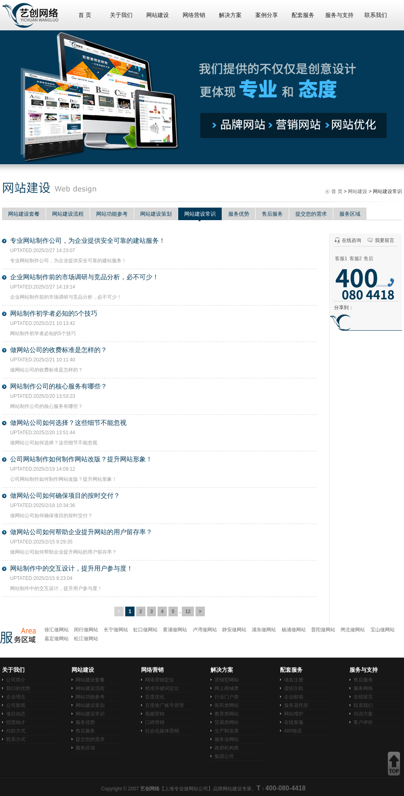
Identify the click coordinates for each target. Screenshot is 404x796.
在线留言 (363, 697)
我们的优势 (18, 688)
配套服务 (303, 15)
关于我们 (121, 15)
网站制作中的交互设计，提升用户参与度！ (71, 568)
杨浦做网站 (294, 630)
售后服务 (272, 214)
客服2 (355, 258)
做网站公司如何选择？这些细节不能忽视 (68, 422)
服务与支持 (339, 15)
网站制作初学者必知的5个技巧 (53, 313)
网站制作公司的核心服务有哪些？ (58, 386)
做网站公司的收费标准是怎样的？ (58, 349)
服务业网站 (227, 739)
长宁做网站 (116, 630)
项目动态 (15, 714)
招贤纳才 (15, 722)
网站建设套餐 (24, 214)
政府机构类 (227, 748)
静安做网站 (234, 630)
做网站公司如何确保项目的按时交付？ (65, 495)
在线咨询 (351, 240)
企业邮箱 (293, 697)
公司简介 (15, 680)
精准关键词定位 (162, 688)
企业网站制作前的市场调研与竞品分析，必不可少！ (84, 277)
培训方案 (363, 714)
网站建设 (157, 15)
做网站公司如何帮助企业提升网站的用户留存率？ (81, 532)
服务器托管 (296, 705)
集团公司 (224, 756)
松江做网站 (86, 638)
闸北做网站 (353, 630)
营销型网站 (227, 680)
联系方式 (15, 739)
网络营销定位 (159, 680)
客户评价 (363, 722)
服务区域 (349, 214)
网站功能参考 (112, 214)
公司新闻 (15, 705)
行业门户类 (227, 697)
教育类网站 (227, 714)
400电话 (293, 731)
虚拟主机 (293, 688)
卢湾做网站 (205, 630)
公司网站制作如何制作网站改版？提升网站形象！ (81, 459)
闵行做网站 (86, 630)
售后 (368, 258)
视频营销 (154, 714)
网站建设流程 (68, 214)
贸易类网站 (227, 722)
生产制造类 (227, 731)
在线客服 (293, 722)
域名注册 (293, 680)
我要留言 (384, 240)
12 (187, 611)
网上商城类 (227, 688)
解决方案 (230, 15)
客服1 (341, 258)
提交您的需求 (311, 214)
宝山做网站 (382, 630)
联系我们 (375, 15)
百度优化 (154, 697)
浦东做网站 (264, 630)
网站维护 (293, 714)
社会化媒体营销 (162, 731)
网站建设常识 (200, 214)
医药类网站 (227, 705)
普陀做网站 (323, 630)
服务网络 (363, 688)
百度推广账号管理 (164, 705)
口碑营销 (154, 722)
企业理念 (15, 697)
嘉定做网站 (56, 638)
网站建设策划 (156, 214)
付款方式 (15, 731)
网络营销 (194, 15)
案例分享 (266, 15)
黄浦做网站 (175, 630)
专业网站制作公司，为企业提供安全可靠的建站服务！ (87, 240)
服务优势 (238, 214)
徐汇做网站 (56, 630)
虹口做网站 (145, 630)
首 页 (84, 15)
